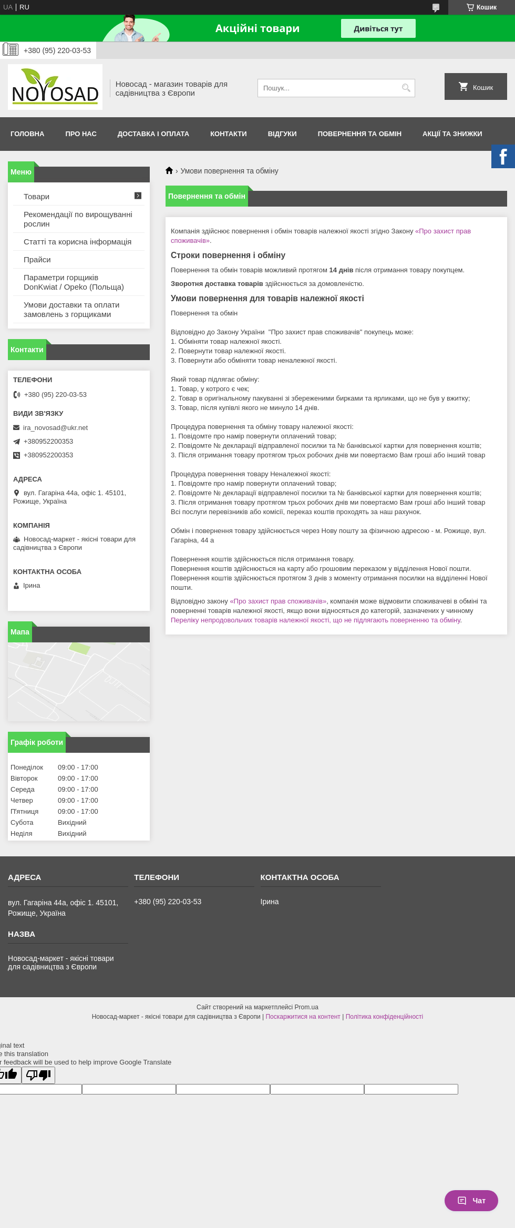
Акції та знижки (452, 134)
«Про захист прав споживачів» (278, 601)
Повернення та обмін (359, 134)
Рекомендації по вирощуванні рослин (78, 219)
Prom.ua (306, 1007)
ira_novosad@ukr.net (55, 428)
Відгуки (282, 134)
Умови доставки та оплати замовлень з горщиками (71, 309)
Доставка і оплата (153, 134)
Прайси (37, 259)
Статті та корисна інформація (77, 241)
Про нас (80, 134)
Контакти (228, 134)
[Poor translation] (38, 1075)
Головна (27, 134)
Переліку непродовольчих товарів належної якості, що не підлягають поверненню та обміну (315, 620)
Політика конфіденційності (385, 1016)
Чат (471, 1200)
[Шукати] (406, 88)
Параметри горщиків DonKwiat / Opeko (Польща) (74, 282)
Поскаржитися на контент (302, 1016)
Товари (36, 196)
